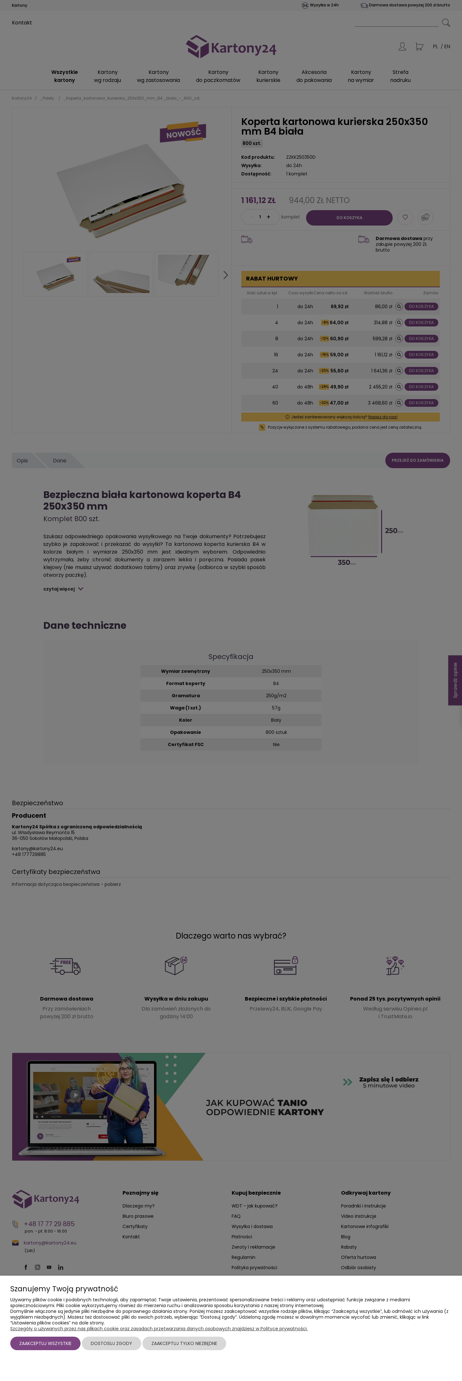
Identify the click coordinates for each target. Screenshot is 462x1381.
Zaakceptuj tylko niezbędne (184, 1343)
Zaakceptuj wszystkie (45, 1343)
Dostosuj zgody (111, 1343)
